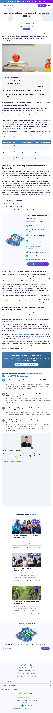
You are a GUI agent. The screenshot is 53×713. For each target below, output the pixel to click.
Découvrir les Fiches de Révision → (26, 370)
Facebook (21, 673)
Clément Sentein (26, 24)
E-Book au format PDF (15, 347)
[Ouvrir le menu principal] (49, 5)
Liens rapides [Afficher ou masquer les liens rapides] (26, 681)
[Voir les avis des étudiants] (37, 224)
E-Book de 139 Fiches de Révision (37, 342)
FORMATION (35, 597)
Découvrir (42, 5)
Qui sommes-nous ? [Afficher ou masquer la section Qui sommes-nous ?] (26, 689)
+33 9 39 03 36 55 (25, 667)
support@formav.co (26, 670)
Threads (21, 676)
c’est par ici (6, 354)
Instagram (31, 673)
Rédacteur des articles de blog (13, 470)
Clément (17, 622)
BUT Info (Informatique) (23, 340)
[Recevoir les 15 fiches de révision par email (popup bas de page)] (45, 657)
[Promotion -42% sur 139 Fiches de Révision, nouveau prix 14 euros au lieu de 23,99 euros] (26, 1)
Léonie (17, 556)
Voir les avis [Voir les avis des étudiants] (26, 702)
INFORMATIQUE (34, 563)
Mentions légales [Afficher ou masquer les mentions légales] (26, 685)
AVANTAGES (35, 530)
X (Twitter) (31, 676)
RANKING (26, 29)
